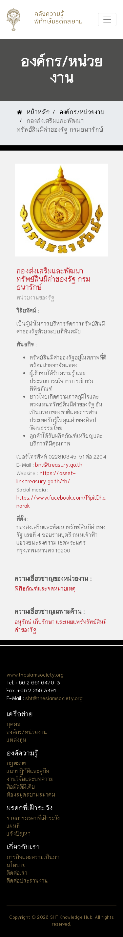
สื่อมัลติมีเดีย (21, 786)
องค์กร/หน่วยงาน (82, 111)
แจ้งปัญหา (19, 833)
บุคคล (13, 723)
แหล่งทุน (17, 739)
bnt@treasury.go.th (58, 464)
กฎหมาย (17, 762)
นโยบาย (16, 864)
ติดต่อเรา (17, 872)
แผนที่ (13, 825)
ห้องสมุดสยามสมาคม (31, 794)
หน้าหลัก (33, 111)
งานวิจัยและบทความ (30, 778)
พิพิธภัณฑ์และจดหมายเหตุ (45, 588)
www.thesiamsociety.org (35, 674)
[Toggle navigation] (107, 19)
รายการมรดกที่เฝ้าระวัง (33, 817)
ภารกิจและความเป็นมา (33, 856)
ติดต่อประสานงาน (27, 880)
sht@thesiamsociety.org (54, 697)
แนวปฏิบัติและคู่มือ (28, 770)
